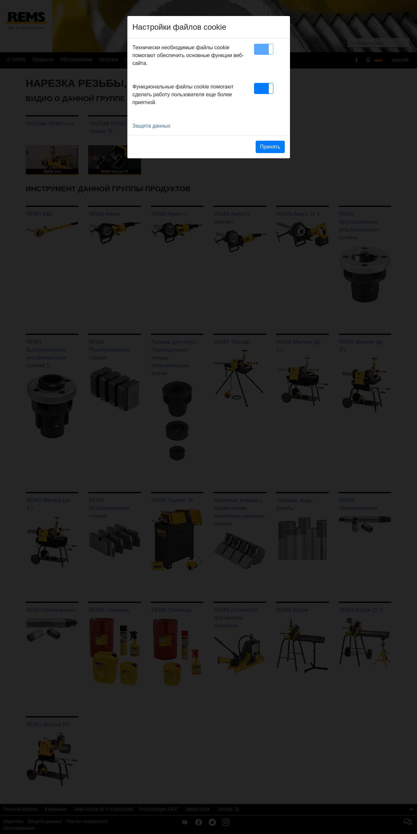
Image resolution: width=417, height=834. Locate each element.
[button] (263, 49)
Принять (270, 146)
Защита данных (152, 126)
